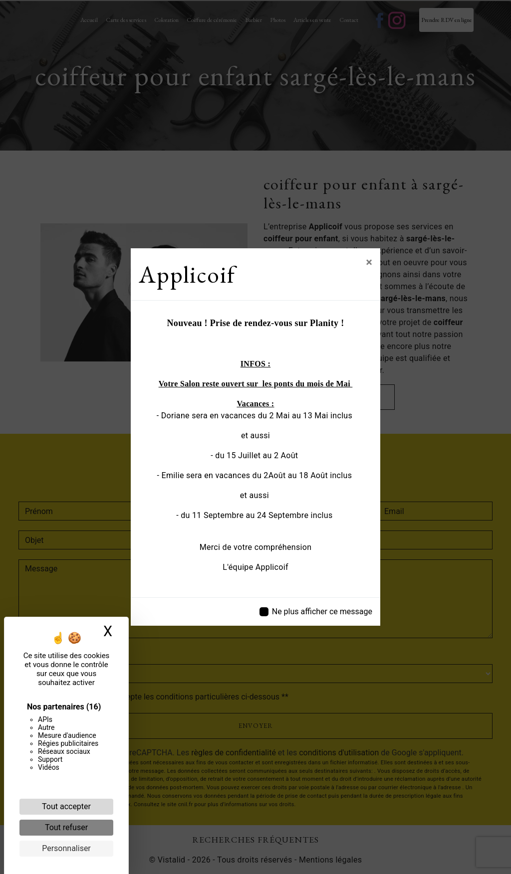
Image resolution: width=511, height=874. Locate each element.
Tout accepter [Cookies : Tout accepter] (66, 806)
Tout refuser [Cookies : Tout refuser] (66, 827)
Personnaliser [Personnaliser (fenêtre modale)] (66, 848)
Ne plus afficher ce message (322, 611)
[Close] (369, 262)
